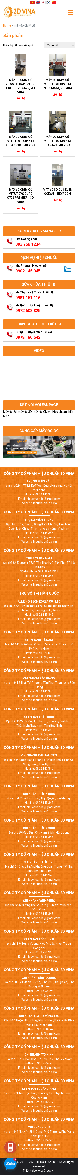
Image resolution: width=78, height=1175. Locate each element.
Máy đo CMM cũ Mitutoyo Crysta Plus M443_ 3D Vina (57, 84)
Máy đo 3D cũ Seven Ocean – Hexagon (57, 191)
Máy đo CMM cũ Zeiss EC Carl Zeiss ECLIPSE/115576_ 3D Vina (20, 86)
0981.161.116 (27, 297)
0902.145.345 (27, 271)
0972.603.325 (27, 310)
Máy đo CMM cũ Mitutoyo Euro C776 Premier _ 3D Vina (20, 195)
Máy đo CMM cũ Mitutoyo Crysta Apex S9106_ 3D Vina (20, 140)
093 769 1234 (27, 244)
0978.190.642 (27, 337)
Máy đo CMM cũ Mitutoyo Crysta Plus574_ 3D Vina (57, 140)
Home (7, 25)
